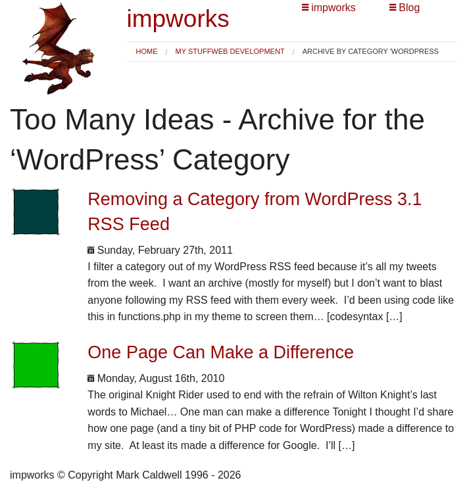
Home (147, 51)
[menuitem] (147, 51)
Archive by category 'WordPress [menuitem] (371, 51)
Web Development (247, 51)
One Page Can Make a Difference (220, 352)
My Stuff (194, 51)
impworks (178, 18)
